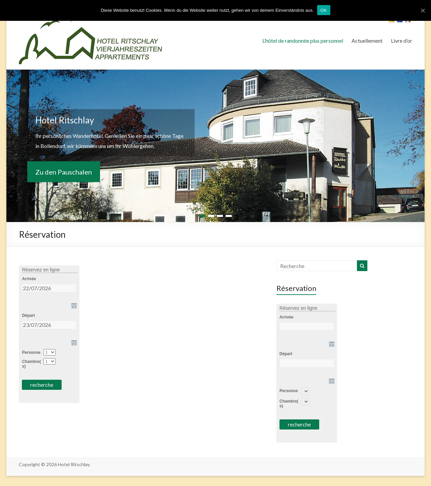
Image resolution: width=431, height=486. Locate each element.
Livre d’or (401, 40)
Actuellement (367, 40)
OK (324, 10)
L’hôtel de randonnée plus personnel (302, 40)
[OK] (422, 10)
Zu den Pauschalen (63, 172)
